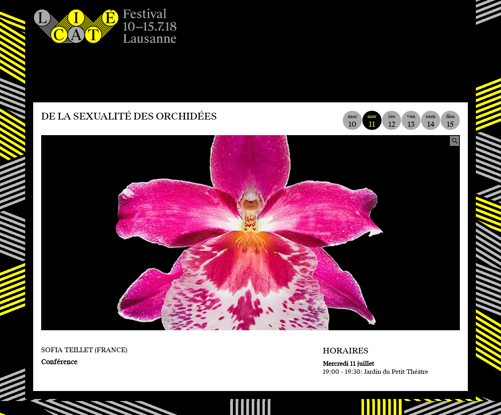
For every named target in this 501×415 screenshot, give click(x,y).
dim (450, 121)
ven (411, 121)
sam (430, 121)
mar (352, 121)
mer (372, 121)
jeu (391, 121)
